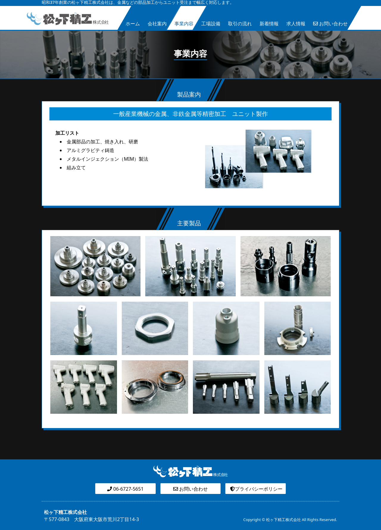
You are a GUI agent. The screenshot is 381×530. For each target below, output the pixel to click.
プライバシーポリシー (255, 489)
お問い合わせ (330, 23)
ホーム (133, 23)
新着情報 (269, 23)
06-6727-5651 (125, 489)
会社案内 (157, 23)
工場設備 (210, 23)
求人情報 (295, 23)
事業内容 (183, 23)
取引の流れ (240, 23)
